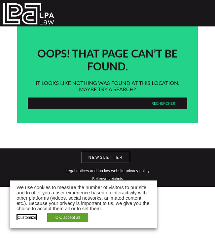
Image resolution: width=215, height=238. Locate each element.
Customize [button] (27, 217)
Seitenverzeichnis (107, 179)
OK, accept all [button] (67, 217)
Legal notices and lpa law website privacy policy (107, 171)
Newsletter (106, 157)
